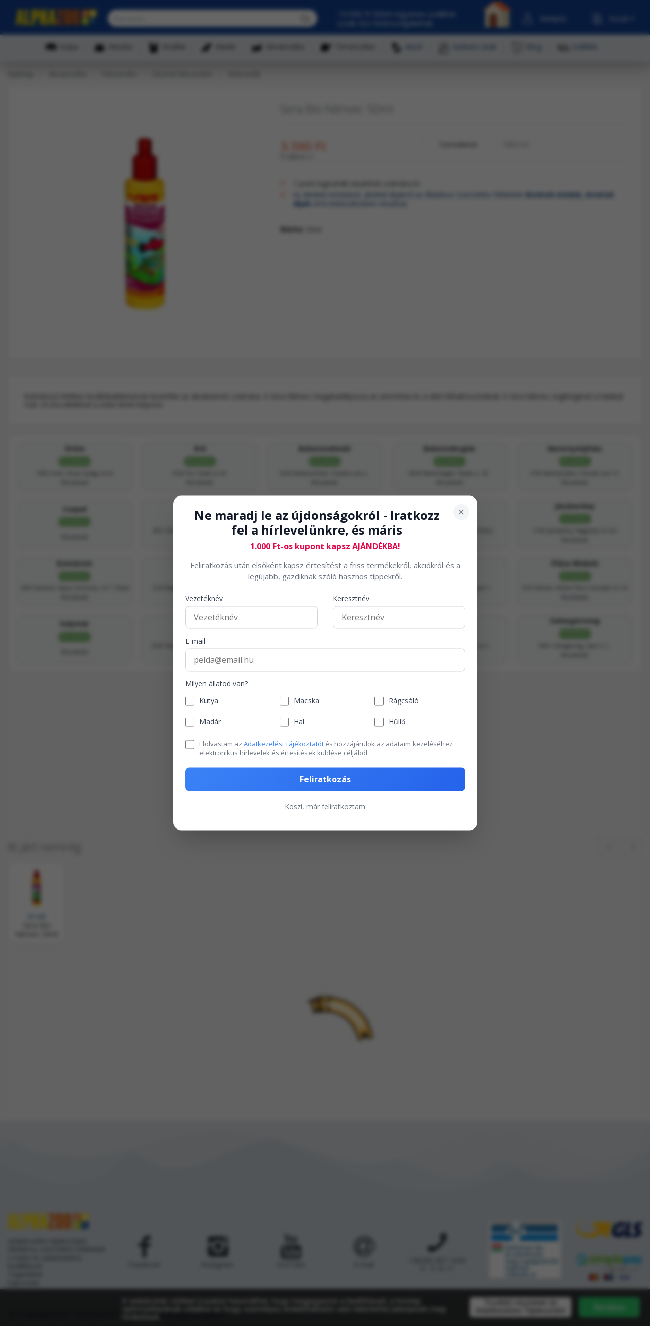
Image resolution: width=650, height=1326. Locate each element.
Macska (306, 701)
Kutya (208, 701)
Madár (210, 722)
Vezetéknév (204, 598)
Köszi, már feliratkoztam (325, 806)
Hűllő (397, 722)
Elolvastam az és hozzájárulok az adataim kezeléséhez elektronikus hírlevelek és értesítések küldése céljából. (326, 748)
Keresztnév (351, 598)
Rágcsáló (404, 701)
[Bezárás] (461, 512)
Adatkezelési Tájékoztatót (284, 743)
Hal (299, 722)
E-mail (195, 641)
